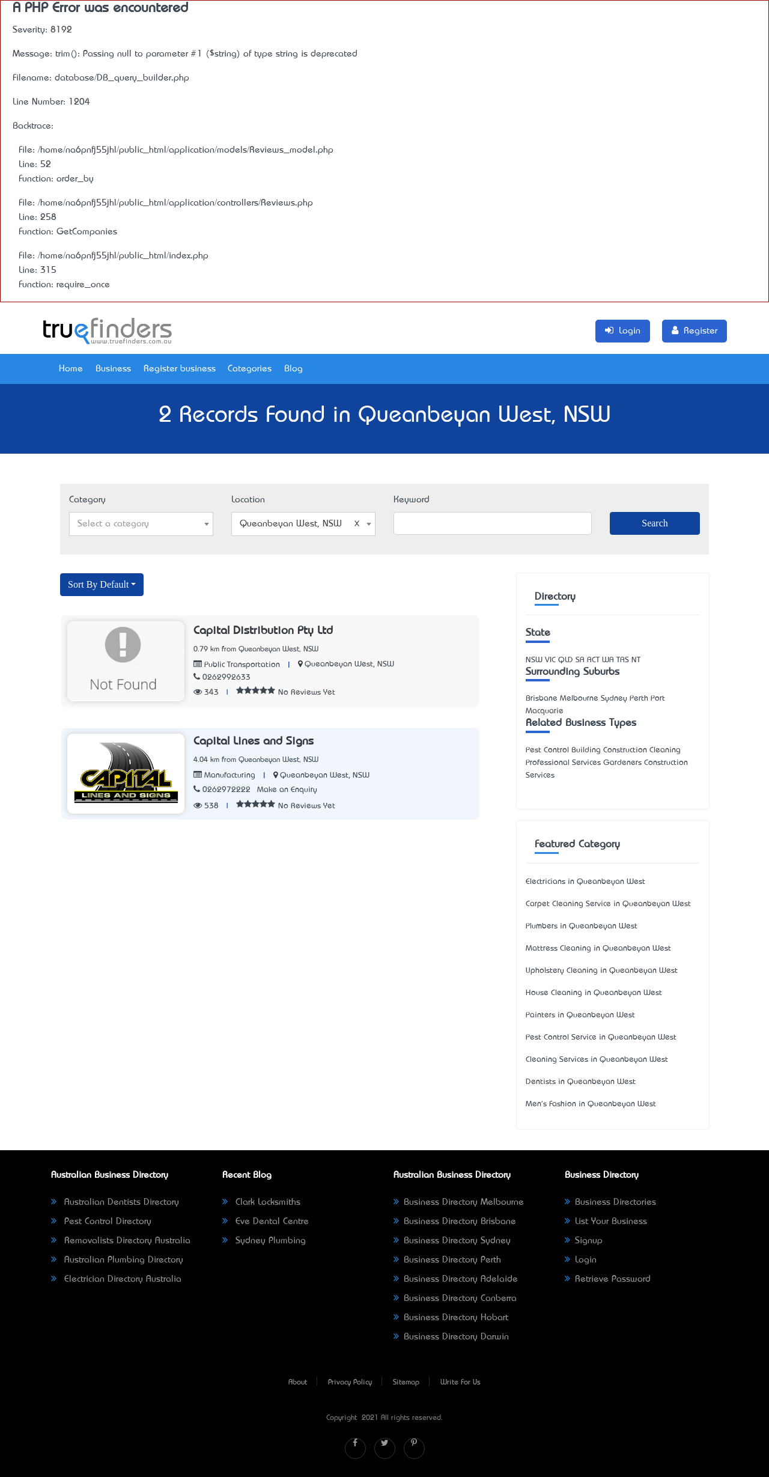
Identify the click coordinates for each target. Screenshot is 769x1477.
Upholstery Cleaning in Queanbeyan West (602, 971)
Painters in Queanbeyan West (580, 1015)
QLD (565, 660)
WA (608, 660)
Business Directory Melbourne (459, 1202)
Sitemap (406, 1382)
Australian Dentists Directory (115, 1202)
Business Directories (610, 1202)
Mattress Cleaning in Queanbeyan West (598, 948)
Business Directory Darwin (451, 1337)
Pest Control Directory (101, 1221)
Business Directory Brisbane (455, 1221)
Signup (584, 1241)
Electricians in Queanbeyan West (585, 882)
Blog (293, 369)
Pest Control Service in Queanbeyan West (601, 1037)
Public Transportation (236, 665)
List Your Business (606, 1221)
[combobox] (141, 524)
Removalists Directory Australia (120, 1241)
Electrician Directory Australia (116, 1279)
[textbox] (141, 524)
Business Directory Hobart (451, 1318)
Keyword (412, 500)
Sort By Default (98, 584)
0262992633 (222, 677)
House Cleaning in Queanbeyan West (594, 993)
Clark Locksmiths (261, 1202)
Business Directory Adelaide (456, 1279)
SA (580, 660)
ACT (593, 660)
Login (581, 1260)
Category (87, 500)
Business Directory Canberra (455, 1298)
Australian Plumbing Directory (117, 1260)
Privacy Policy (350, 1382)
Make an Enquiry (287, 790)
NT (635, 660)
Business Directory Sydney (452, 1241)
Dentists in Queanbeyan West (581, 1082)
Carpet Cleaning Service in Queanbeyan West (608, 904)
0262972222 (222, 790)
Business (113, 369)
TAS (622, 660)
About (297, 1382)
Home (71, 369)
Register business (180, 369)
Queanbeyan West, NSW (349, 664)
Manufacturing (224, 775)
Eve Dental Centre (265, 1221)
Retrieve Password (608, 1279)
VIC (550, 660)
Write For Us (460, 1382)
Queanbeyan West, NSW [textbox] (300, 524)
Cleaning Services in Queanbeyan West (597, 1060)
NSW (534, 660)
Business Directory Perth (447, 1260)
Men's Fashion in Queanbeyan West (591, 1104)
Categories (250, 369)
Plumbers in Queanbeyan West (581, 926)
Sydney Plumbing (264, 1241)
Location (248, 500)
